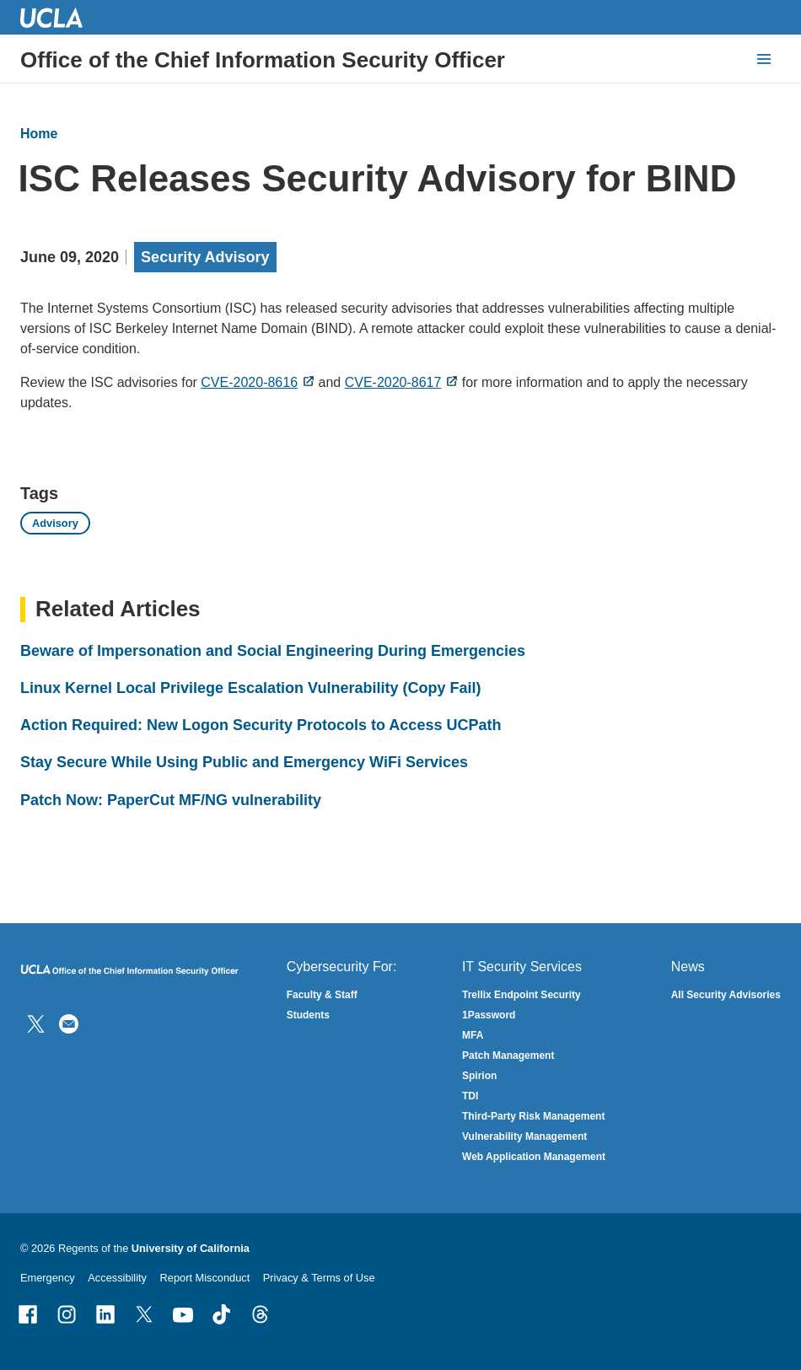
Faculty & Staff (322, 995)
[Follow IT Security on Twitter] (35, 1023)
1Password (488, 1015)
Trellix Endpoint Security (521, 995)
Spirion (479, 1076)
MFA (472, 1035)
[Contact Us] (68, 1023)
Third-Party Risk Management (533, 1116)
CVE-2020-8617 (393, 382)
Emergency (47, 1277)
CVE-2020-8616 (249, 382)
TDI (470, 1096)
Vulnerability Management (524, 1136)
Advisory (55, 523)
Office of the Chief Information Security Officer (262, 60)
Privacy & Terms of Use (319, 1277)
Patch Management (508, 1055)
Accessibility (117, 1277)
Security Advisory (205, 257)
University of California (191, 1248)
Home (38, 133)
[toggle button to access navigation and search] (764, 59)
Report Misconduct (205, 1277)
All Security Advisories (726, 995)
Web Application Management (533, 1157)
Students (308, 1015)
